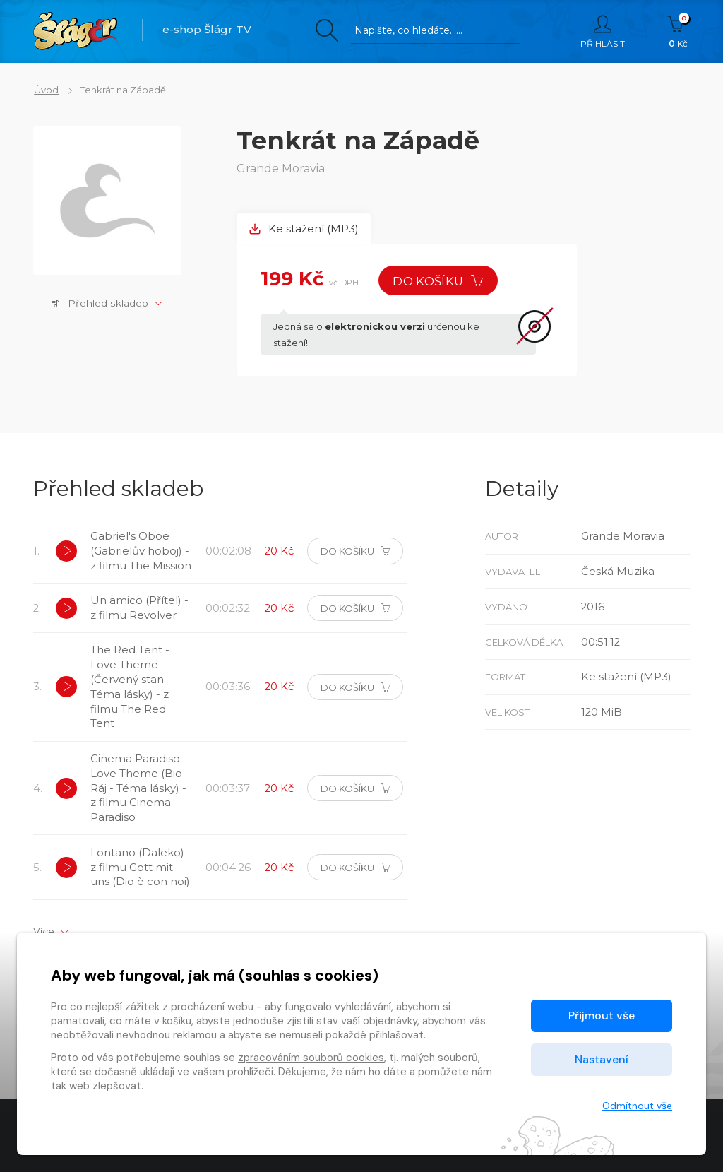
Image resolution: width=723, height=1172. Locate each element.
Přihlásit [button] (602, 32)
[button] (66, 559)
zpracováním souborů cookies (311, 1057)
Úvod (45, 89)
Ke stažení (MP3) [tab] (304, 229)
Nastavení (601, 1059)
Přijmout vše (601, 1015)
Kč (678, 32)
